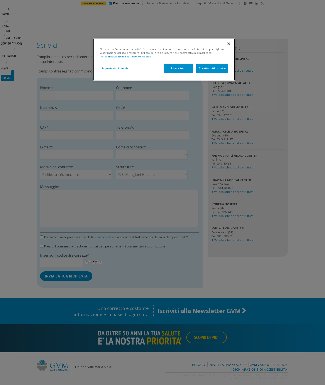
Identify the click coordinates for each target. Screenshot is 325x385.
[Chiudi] (229, 44)
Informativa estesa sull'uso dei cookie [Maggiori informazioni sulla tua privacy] (126, 56)
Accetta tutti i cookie (212, 68)
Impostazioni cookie (115, 68)
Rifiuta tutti (178, 68)
